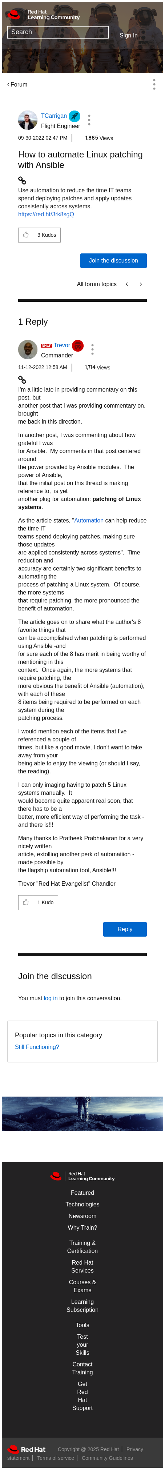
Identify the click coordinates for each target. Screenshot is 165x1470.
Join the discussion (113, 260)
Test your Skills (82, 1345)
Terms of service (55, 1458)
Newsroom (82, 1216)
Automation (89, 520)
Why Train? (82, 1228)
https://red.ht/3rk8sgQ (46, 214)
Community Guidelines (107, 1458)
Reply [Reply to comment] (125, 929)
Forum (19, 84)
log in (51, 998)
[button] (89, 120)
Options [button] (154, 84)
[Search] (58, 32)
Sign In (129, 35)
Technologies (82, 1204)
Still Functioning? (37, 1047)
